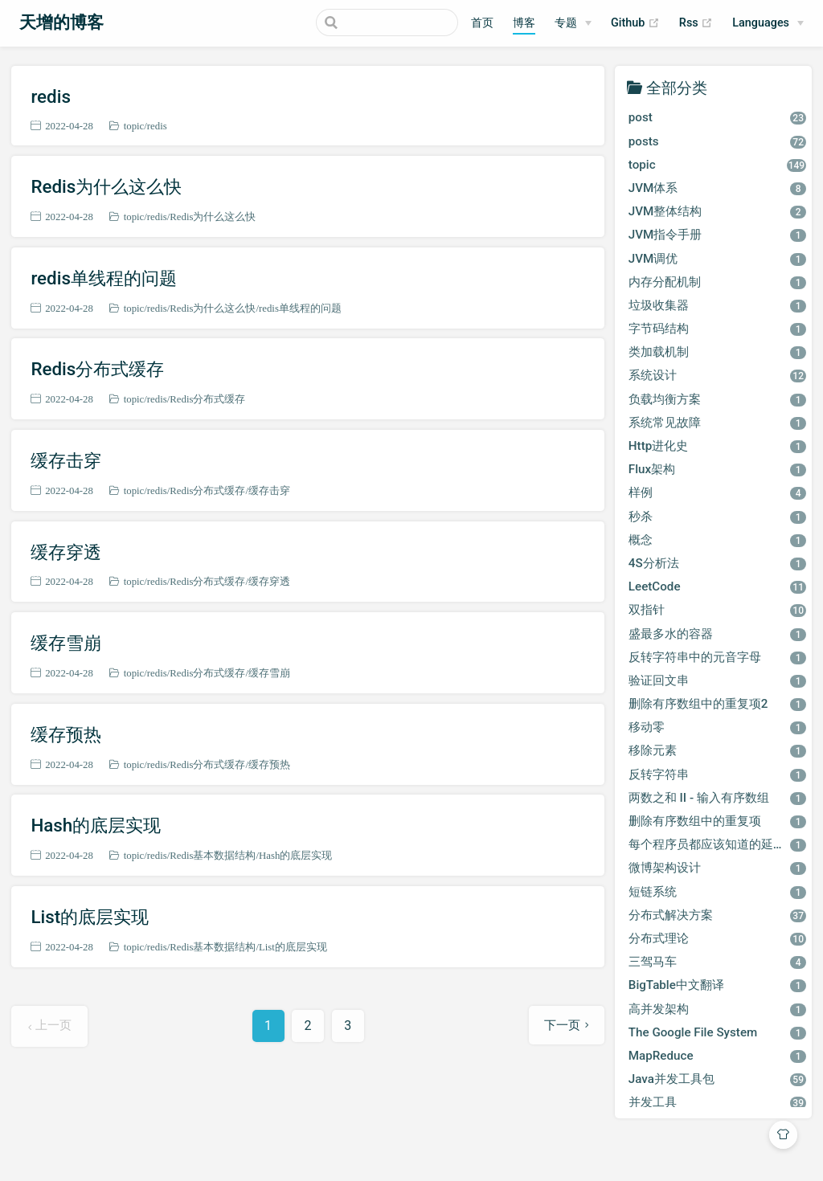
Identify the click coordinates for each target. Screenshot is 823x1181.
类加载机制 (717, 352)
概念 (717, 540)
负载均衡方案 (717, 399)
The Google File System (717, 1032)
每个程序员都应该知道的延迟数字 (719, 844)
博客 (524, 23)
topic (134, 126)
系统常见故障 (717, 422)
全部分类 (676, 87)
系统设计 (717, 375)
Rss (696, 23)
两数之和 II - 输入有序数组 (717, 798)
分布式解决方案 (717, 915)
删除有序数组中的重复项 (717, 821)
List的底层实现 (90, 916)
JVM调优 (717, 258)
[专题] (573, 23)
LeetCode (717, 586)
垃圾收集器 (717, 305)
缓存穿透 (66, 551)
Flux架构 (717, 469)
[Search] (377, 22)
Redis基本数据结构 (213, 855)
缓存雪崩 (66, 642)
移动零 (717, 727)
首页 (482, 23)
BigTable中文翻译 (717, 985)
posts (717, 141)
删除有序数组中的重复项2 (717, 704)
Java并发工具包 (717, 1079)
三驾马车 (717, 961)
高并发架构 (717, 1009)
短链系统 (717, 892)
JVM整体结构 (717, 211)
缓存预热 (66, 734)
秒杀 (717, 516)
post (717, 117)
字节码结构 (717, 328)
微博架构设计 (717, 867)
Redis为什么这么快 (106, 186)
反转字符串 (717, 774)
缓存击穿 (66, 460)
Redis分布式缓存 (97, 368)
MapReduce (717, 1055)
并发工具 (717, 1102)
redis (51, 96)
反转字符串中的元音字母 (717, 657)
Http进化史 (717, 446)
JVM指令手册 (717, 234)
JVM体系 (717, 188)
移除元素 (717, 750)
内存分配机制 (717, 282)
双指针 (717, 610)
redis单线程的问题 (104, 278)
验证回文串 (717, 680)
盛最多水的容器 (717, 634)
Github (635, 23)
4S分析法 (717, 563)
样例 (717, 492)
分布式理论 (717, 938)
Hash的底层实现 (96, 825)
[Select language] (768, 23)
